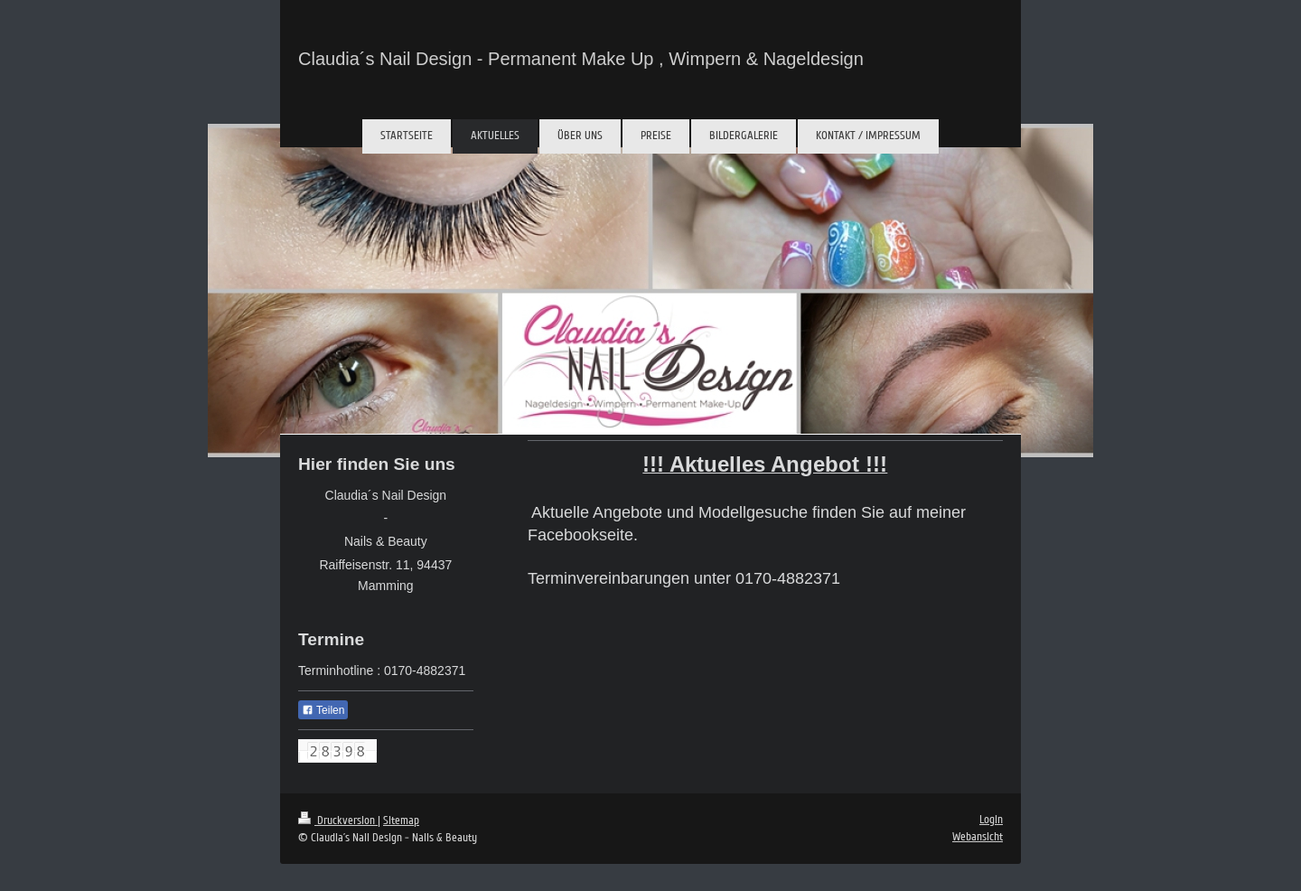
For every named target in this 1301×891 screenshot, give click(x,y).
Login (991, 819)
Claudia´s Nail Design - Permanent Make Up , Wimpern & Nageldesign (581, 59)
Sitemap (401, 820)
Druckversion (338, 820)
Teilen (323, 710)
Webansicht (977, 837)
